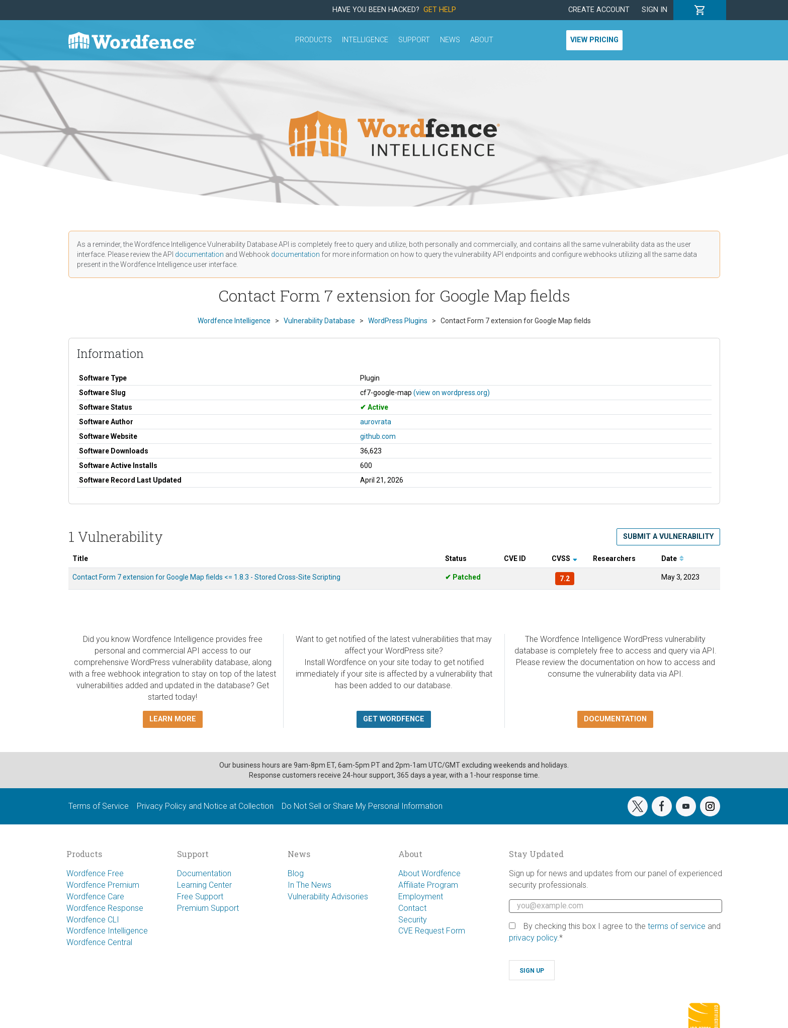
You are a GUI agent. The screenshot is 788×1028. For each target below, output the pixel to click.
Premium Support (208, 908)
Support (414, 40)
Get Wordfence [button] (393, 719)
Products (313, 40)
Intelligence (365, 40)
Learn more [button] (172, 719)
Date (672, 558)
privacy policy (533, 938)
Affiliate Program (428, 885)
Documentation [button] (615, 719)
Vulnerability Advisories (328, 896)
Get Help (439, 10)
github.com (378, 436)
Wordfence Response (104, 908)
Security (412, 919)
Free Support (200, 896)
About (481, 40)
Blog (296, 873)
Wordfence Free (95, 873)
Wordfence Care (95, 896)
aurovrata (375, 422)
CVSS (564, 558)
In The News (309, 885)
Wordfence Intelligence (107, 931)
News (450, 40)
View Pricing (594, 40)
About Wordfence (429, 873)
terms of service (677, 926)
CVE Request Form (431, 931)
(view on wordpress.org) (451, 393)
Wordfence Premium (102, 885)
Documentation (204, 873)
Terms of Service (98, 806)
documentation (199, 254)
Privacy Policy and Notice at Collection (205, 806)
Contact (412, 908)
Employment (420, 896)
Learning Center (204, 885)
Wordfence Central (99, 942)
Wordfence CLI (92, 919)
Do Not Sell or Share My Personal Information (362, 806)
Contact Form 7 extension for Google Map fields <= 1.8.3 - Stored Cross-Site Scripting (206, 577)
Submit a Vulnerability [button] (668, 536)
